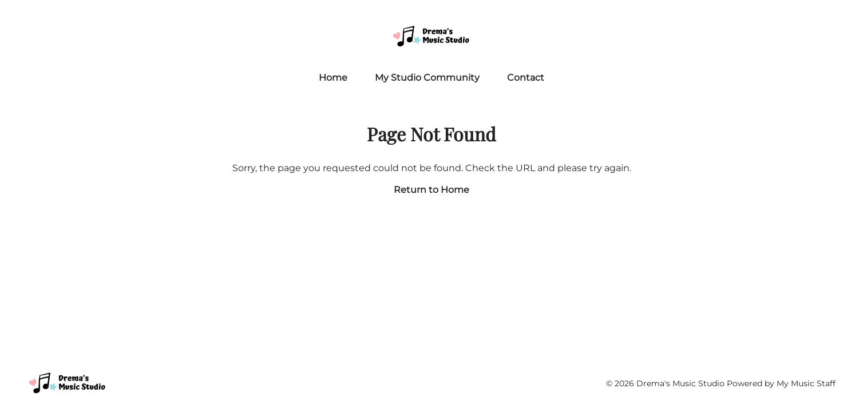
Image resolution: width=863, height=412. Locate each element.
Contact (525, 77)
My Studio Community (427, 77)
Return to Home (431, 189)
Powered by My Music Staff (781, 383)
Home (333, 77)
